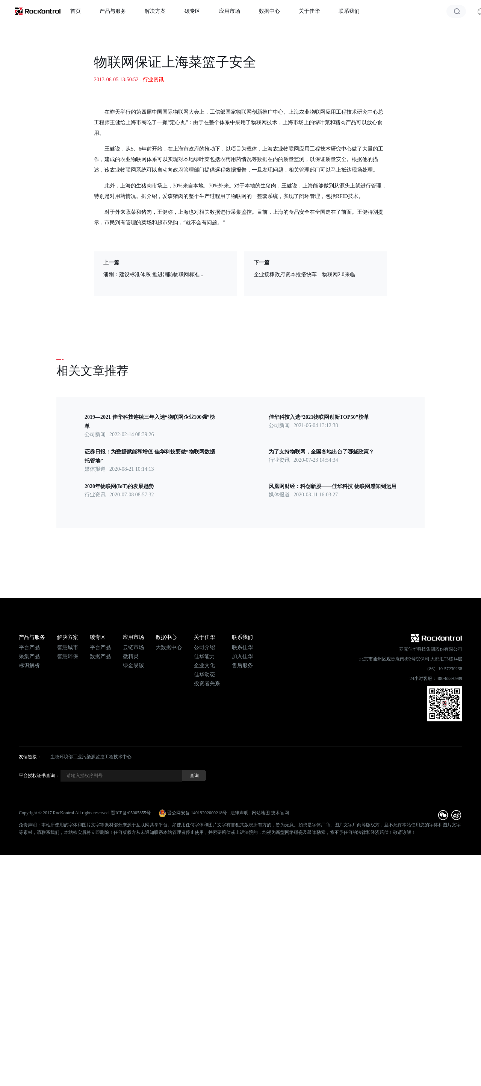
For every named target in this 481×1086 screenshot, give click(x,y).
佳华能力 (204, 656)
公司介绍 (204, 647)
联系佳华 (242, 647)
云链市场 (133, 647)
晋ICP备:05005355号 (131, 812)
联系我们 (349, 11)
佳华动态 (204, 674)
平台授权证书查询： (39, 775)
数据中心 (269, 11)
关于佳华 (309, 11)
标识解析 (29, 665)
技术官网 (280, 812)
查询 (194, 775)
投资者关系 (207, 683)
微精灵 (131, 656)
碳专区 (192, 11)
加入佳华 (242, 656)
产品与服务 (113, 11)
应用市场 (229, 11)
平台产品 (29, 647)
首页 (75, 11)
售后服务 (242, 665)
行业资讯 (153, 79)
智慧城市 (67, 647)
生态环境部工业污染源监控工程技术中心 (91, 756)
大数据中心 (169, 647)
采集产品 (29, 656)
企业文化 (204, 665)
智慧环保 (67, 656)
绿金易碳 (133, 665)
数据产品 (100, 656)
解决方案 (155, 11)
